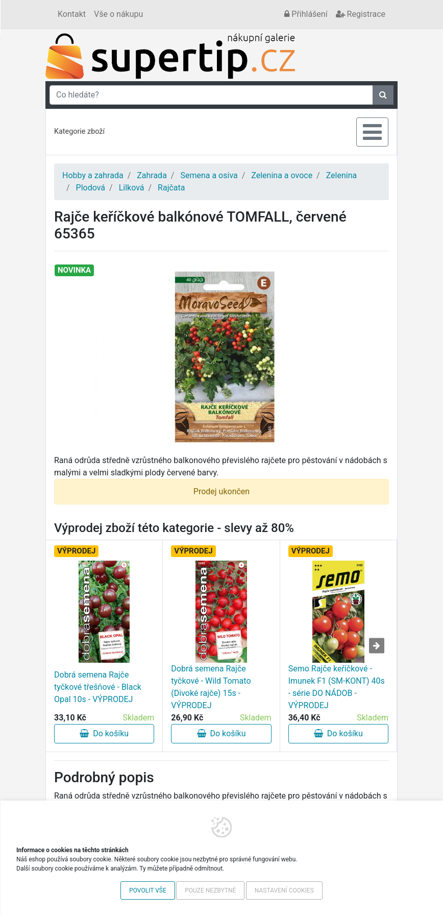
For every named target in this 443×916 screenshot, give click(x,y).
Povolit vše (147, 890)
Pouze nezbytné (210, 890)
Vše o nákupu (118, 14)
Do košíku (104, 733)
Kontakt (72, 14)
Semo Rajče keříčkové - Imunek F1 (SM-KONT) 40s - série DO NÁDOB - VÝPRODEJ (336, 687)
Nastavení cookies (284, 890)
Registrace (360, 14)
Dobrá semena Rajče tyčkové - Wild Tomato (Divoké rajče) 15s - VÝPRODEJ (211, 687)
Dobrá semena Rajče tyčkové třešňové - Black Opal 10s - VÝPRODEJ (97, 687)
